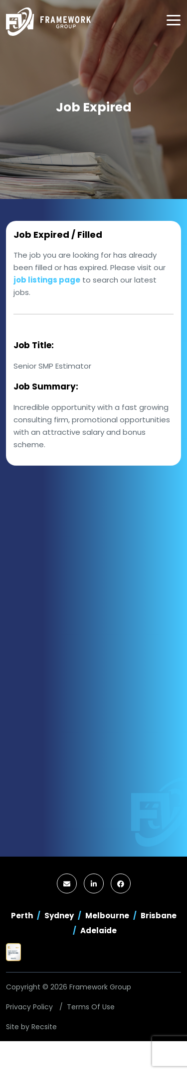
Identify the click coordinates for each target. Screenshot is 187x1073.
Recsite (44, 1027)
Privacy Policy (29, 1007)
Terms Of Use (91, 1007)
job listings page (46, 280)
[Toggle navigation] (173, 20)
